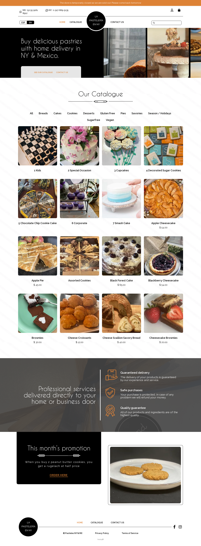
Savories (137, 113)
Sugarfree (93, 119)
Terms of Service (130, 533)
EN (30, 22)
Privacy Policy (102, 533)
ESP (23, 22)
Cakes (57, 113)
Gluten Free (107, 113)
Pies (123, 113)
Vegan (110, 119)
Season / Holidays (159, 113)
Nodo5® (100, 539)
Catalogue (76, 22)
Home (62, 22)
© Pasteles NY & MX (72, 533)
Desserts (88, 113)
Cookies (72, 113)
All (31, 113)
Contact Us (117, 22)
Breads (43, 113)
